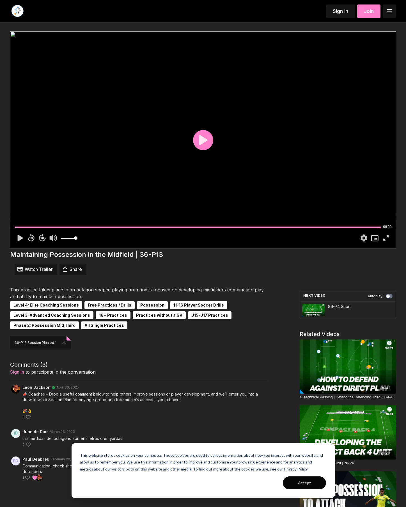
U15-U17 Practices (209, 315)
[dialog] (203, 470)
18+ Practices (113, 315)
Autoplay (380, 296)
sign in (17, 372)
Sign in (340, 11)
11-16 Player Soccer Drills (198, 305)
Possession (152, 305)
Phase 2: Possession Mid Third (44, 325)
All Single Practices (104, 325)
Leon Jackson (36, 387)
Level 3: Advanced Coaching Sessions (51, 315)
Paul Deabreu (35, 459)
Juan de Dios (35, 431)
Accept (304, 482)
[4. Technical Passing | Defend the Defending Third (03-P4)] (348, 397)
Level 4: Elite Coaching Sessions (46, 305)
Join (369, 11)
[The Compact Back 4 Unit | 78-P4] (348, 463)
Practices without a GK (159, 315)
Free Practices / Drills (109, 305)
